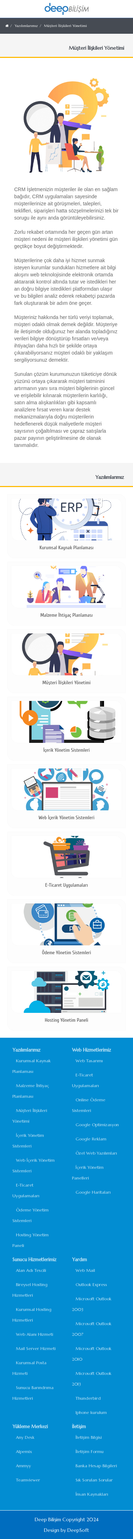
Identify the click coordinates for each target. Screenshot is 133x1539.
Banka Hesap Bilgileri (96, 1465)
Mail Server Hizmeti (36, 1348)
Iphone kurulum (91, 1412)
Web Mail (85, 1270)
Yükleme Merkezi (30, 1427)
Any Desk (25, 1437)
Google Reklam (91, 1138)
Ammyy (23, 1465)
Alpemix (24, 1451)
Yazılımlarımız (26, 25)
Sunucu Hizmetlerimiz (34, 1260)
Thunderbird (88, 1398)
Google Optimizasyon (97, 1124)
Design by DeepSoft (66, 1530)
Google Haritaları (93, 1192)
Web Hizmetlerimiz (91, 1050)
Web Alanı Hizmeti (34, 1334)
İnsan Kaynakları (92, 1494)
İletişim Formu (90, 1451)
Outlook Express (91, 1284)
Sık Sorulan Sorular (94, 1480)
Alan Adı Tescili (31, 1270)
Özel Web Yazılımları (96, 1153)
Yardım (79, 1260)
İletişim (79, 1427)
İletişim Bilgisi (89, 1437)
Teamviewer (28, 1480)
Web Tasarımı (89, 1060)
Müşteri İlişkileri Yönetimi (65, 25)
